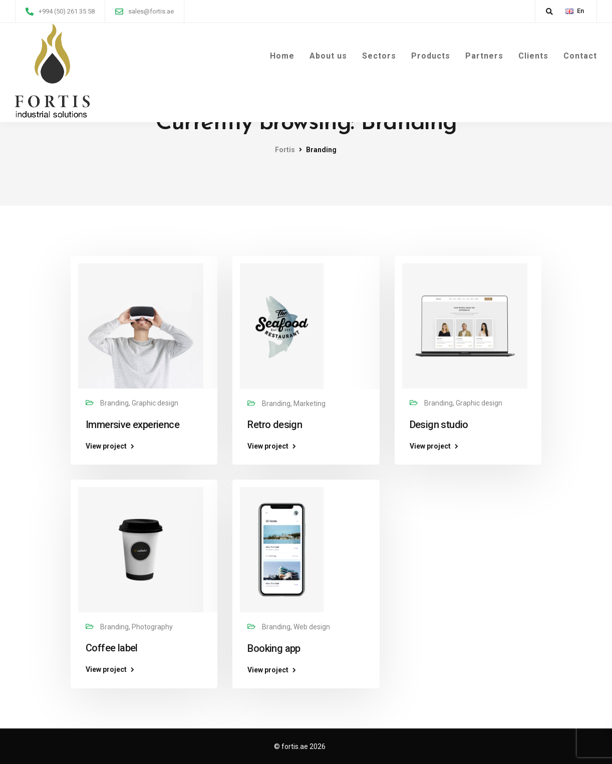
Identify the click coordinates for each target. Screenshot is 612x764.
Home (282, 56)
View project (106, 446)
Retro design (274, 425)
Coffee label (112, 648)
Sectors (379, 56)
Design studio (439, 425)
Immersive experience (132, 425)
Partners (484, 56)
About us (328, 56)
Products (430, 56)
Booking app (273, 648)
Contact (580, 56)
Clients (533, 56)
